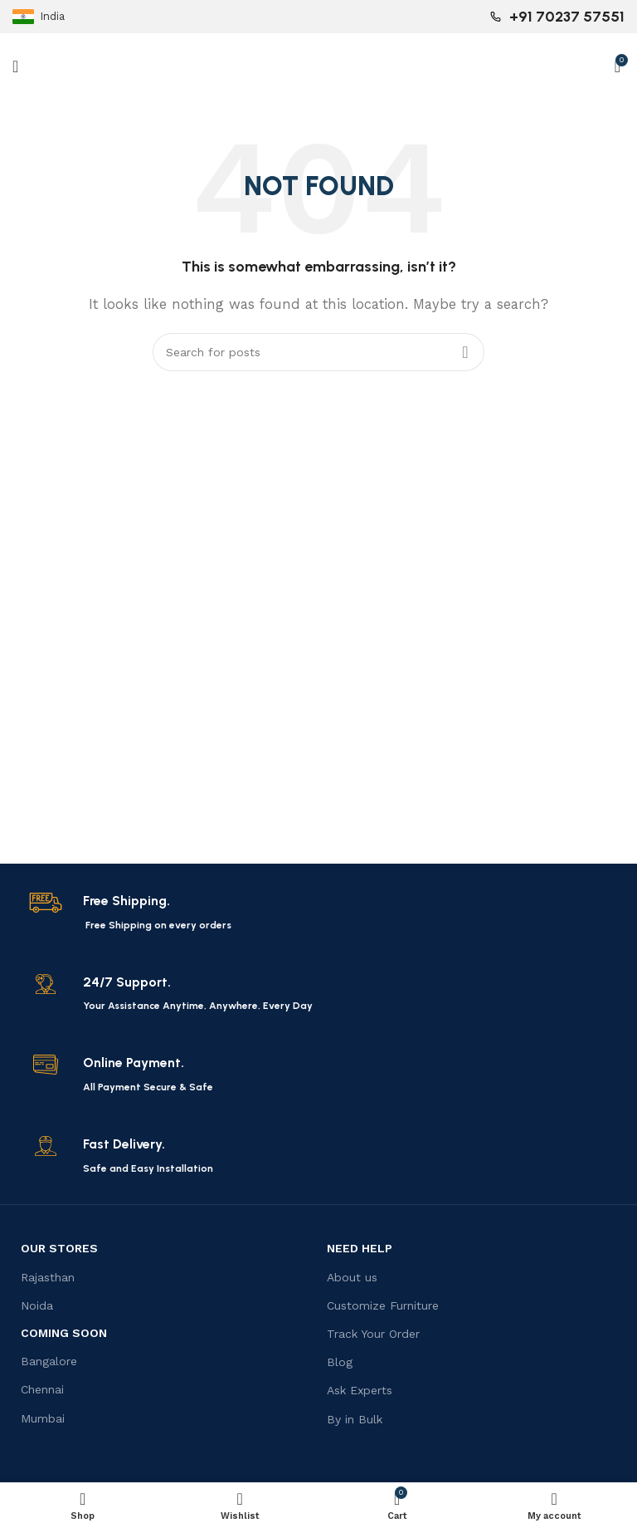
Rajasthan (48, 1277)
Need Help (359, 1248)
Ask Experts (359, 1390)
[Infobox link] (318, 913)
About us (352, 1277)
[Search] (318, 352)
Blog (340, 1362)
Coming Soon (64, 1332)
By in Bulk (354, 1419)
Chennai (42, 1389)
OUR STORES (59, 1248)
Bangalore (49, 1361)
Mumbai (43, 1418)
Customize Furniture (383, 1305)
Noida (37, 1305)
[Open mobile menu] (15, 66)
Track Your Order (373, 1333)
